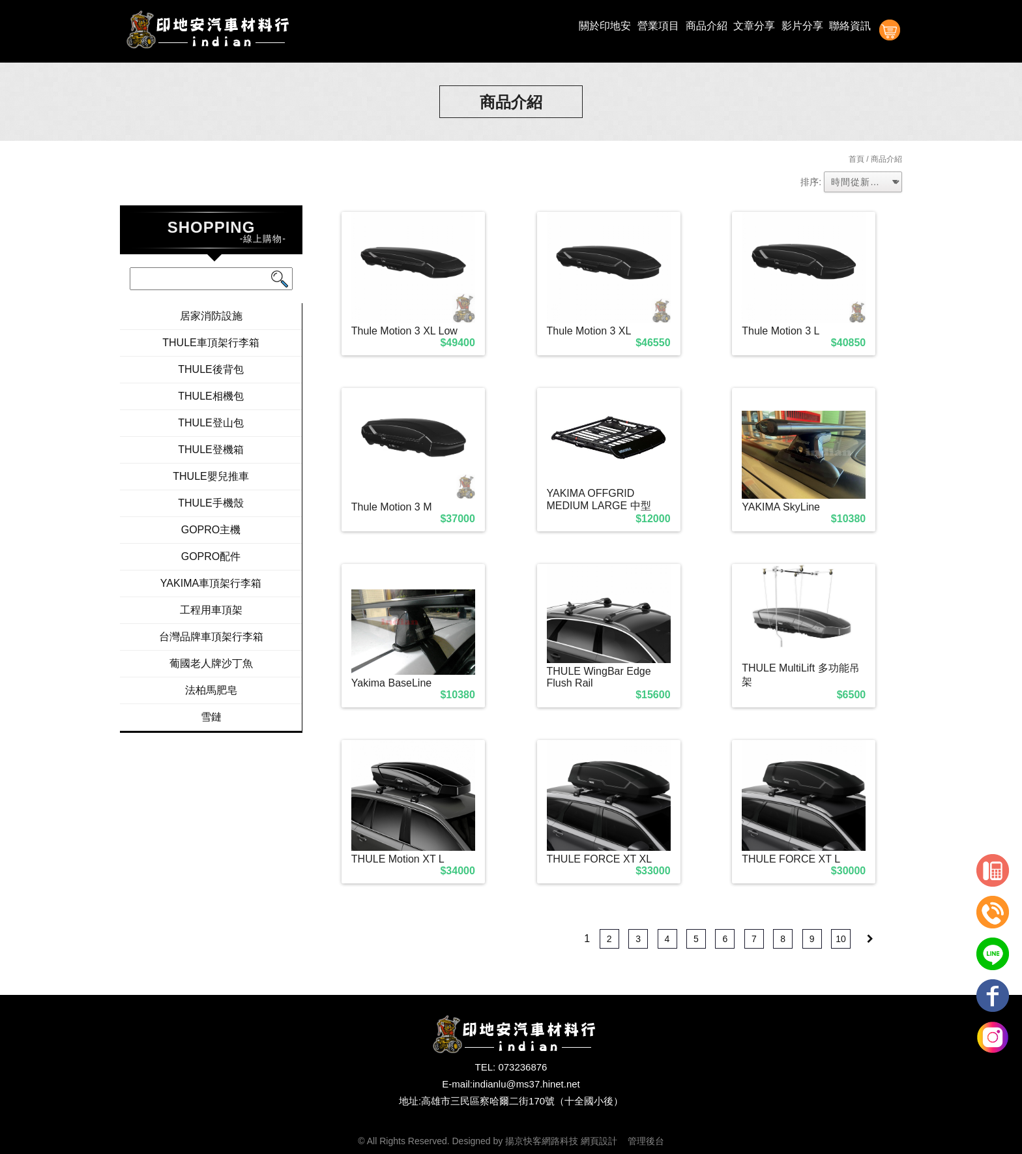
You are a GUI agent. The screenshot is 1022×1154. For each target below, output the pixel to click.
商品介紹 (706, 25)
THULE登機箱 (210, 449)
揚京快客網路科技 (541, 1141)
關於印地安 (605, 25)
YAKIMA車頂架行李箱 (210, 583)
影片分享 (802, 25)
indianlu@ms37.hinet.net (526, 1083)
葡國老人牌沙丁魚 (211, 663)
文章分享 (754, 25)
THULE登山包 (210, 422)
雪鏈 (211, 716)
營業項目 (658, 25)
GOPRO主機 (211, 529)
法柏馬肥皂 (211, 690)
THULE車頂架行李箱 (210, 342)
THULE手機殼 (210, 503)
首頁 (856, 159)
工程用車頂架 (211, 609)
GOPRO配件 (211, 556)
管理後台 (646, 1141)
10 (841, 939)
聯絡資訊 (850, 25)
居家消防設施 (211, 315)
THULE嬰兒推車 (210, 476)
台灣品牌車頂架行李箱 (211, 636)
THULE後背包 (210, 369)
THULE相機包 (210, 396)
